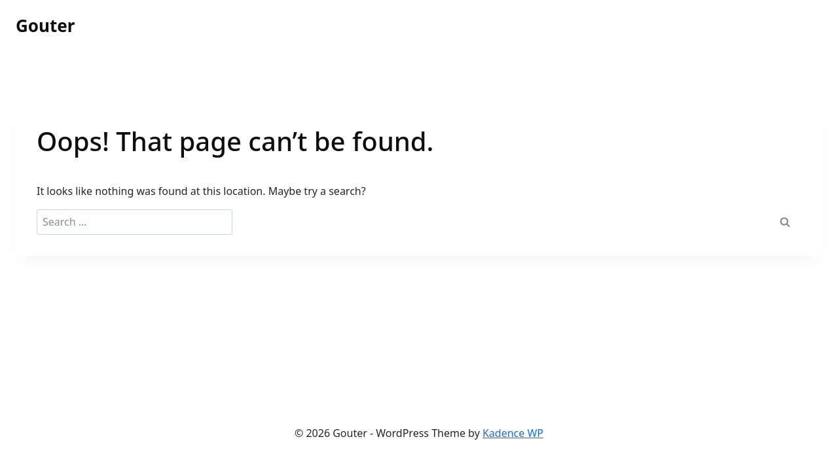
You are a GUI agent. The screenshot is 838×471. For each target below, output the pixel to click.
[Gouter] (45, 26)
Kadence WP (513, 433)
